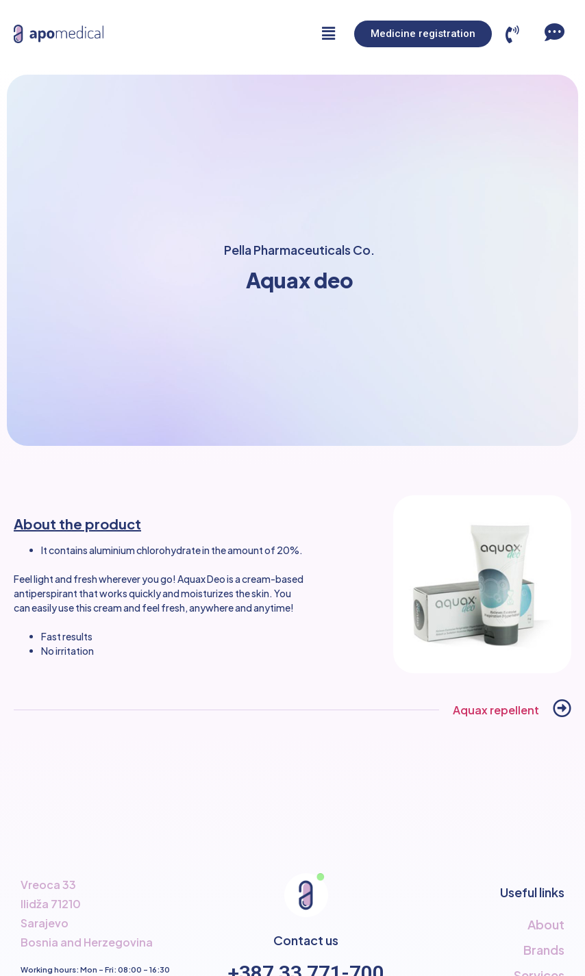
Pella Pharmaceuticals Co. (299, 250)
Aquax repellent (496, 710)
